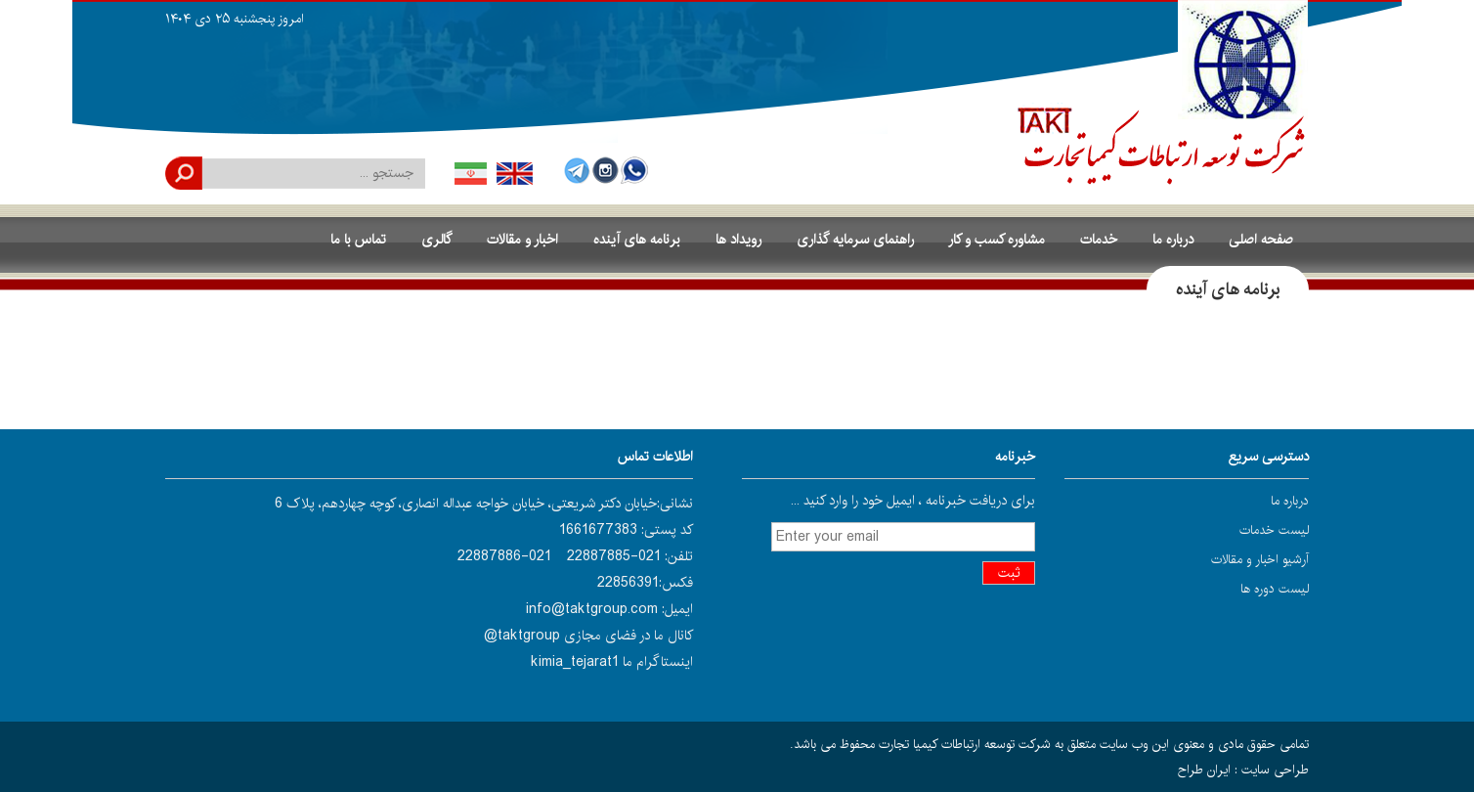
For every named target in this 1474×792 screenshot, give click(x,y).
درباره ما (1290, 500)
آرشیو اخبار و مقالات (1260, 559)
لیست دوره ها (1274, 588)
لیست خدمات (1274, 530)
